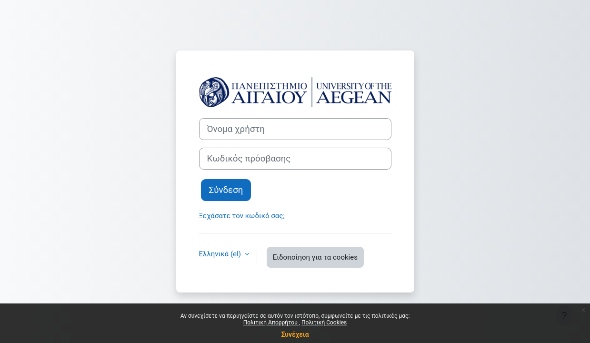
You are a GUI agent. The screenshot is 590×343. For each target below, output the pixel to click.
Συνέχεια (295, 334)
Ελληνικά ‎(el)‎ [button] (221, 254)
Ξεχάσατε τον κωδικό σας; (242, 216)
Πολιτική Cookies (324, 322)
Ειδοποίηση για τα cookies (315, 257)
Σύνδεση (226, 190)
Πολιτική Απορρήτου (271, 322)
